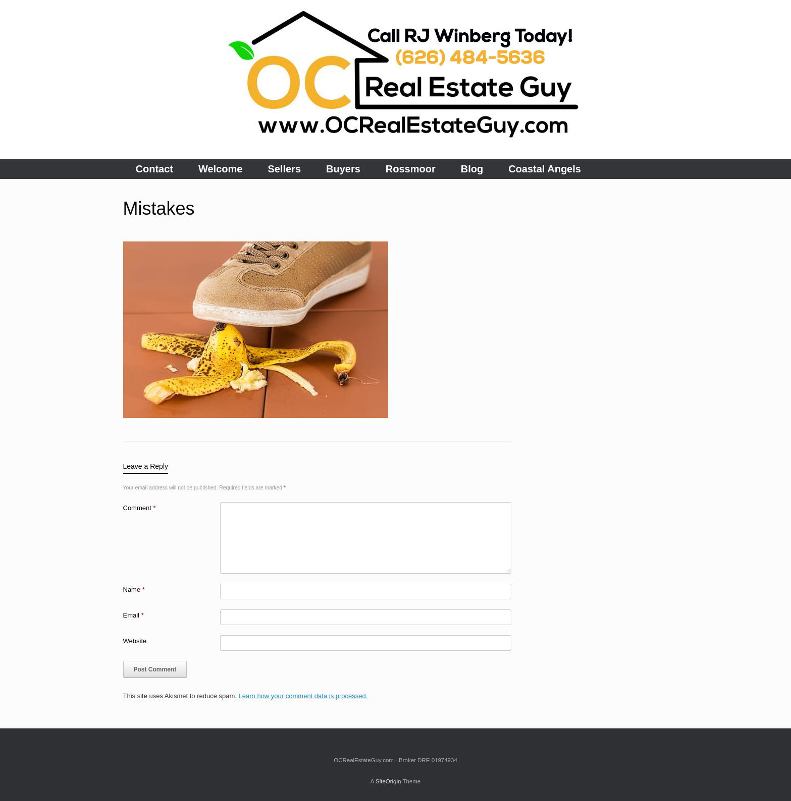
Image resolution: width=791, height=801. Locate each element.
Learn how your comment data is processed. (303, 696)
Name (134, 589)
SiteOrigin (388, 781)
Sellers (284, 168)
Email (133, 615)
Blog (472, 168)
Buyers (343, 168)
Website (135, 641)
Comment (139, 508)
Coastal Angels (544, 168)
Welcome (220, 168)
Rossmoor (411, 168)
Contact (154, 168)
